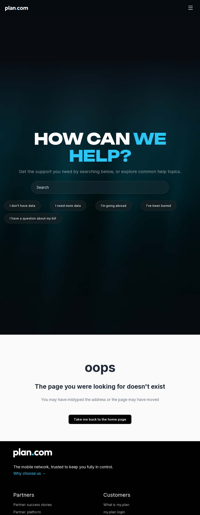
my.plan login (114, 512)
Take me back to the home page (100, 419)
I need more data (68, 205)
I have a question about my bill (33, 218)
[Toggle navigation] (190, 7)
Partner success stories (32, 505)
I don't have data (22, 205)
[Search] (102, 187)
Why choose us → (29, 473)
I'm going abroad (113, 205)
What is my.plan (116, 505)
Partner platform (27, 512)
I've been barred (158, 205)
